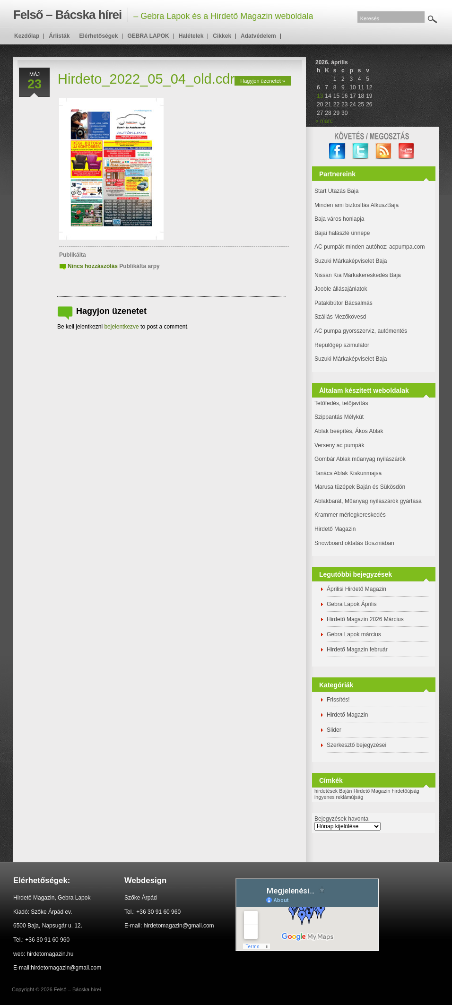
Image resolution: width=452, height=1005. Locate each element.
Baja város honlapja (339, 219)
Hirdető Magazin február (357, 649)
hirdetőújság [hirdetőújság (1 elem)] (405, 791)
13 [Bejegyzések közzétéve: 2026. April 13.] (320, 96)
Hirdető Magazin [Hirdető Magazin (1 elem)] (372, 791)
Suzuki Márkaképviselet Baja (350, 261)
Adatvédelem (258, 36)
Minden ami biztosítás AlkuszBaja (356, 205)
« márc (324, 121)
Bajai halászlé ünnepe (342, 233)
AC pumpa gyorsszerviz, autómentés (360, 331)
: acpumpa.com (405, 246)
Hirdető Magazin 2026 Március (365, 619)
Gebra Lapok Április (351, 604)
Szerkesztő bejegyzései (356, 745)
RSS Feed (383, 151)
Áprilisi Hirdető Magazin (356, 589)
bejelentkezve (121, 326)
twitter (360, 151)
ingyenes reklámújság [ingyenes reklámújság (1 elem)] (338, 797)
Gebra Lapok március (354, 634)
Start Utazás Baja (336, 191)
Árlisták (59, 36)
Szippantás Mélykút (339, 417)
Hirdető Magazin (335, 529)
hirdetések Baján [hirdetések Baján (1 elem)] (333, 791)
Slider (334, 730)
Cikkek (222, 36)
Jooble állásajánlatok (340, 289)
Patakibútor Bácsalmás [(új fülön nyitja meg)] (343, 303)
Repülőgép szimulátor (341, 345)
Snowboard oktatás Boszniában (354, 543)
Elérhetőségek (98, 36)
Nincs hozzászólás (93, 266)
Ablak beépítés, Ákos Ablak (348, 431)
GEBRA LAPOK (148, 36)
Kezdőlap (26, 36)
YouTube (407, 151)
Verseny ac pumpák (340, 445)
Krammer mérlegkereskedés (350, 514)
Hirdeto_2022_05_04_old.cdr (146, 79)
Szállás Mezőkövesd (340, 316)
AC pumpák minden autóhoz (350, 246)
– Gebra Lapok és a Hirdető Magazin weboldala (163, 15)
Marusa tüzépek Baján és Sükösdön (359, 487)
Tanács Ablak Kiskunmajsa (348, 473)
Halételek (191, 36)
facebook (337, 151)
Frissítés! (338, 699)
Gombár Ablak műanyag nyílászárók (360, 459)
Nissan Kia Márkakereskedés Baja (357, 275)
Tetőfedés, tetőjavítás (341, 403)
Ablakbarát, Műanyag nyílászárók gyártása (368, 501)
